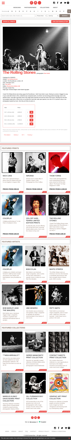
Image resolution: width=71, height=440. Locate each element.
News (7, 431)
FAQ (26, 431)
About (55, 7)
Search (64, 15)
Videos (13, 431)
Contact (33, 431)
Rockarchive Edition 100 (13, 86)
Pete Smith (47, 73)
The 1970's (8, 84)
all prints (9, 21)
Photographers (30, 7)
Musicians (17, 7)
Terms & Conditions (58, 431)
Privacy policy (43, 431)
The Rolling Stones (12, 79)
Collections (44, 7)
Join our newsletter (60, 21)
